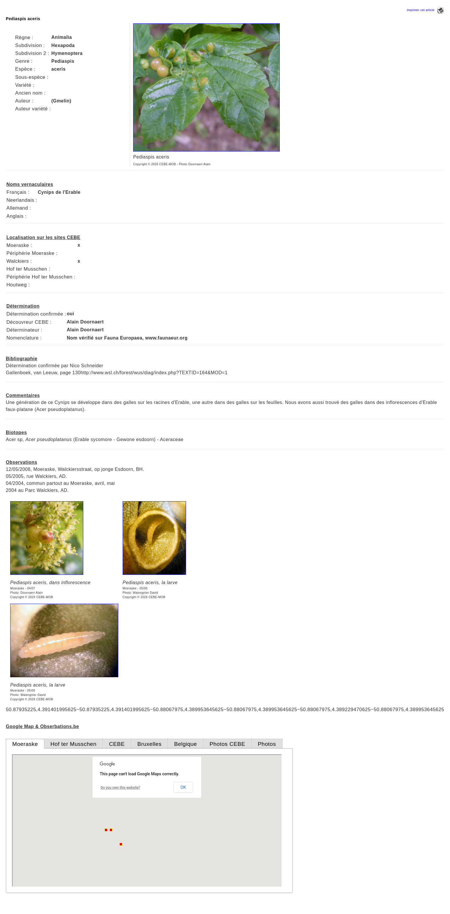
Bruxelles (149, 744)
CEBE (117, 744)
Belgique (185, 744)
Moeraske (25, 744)
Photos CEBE (227, 744)
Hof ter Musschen (74, 744)
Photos (267, 744)
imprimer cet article (425, 10)
